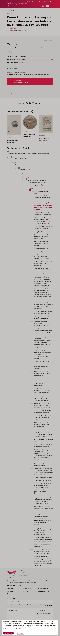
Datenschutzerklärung (19, 627)
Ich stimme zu (8, 633)
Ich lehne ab (20, 633)
